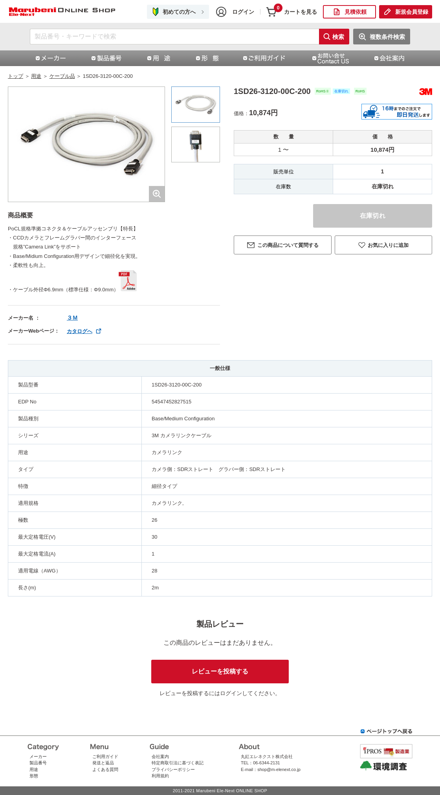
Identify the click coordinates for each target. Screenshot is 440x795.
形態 (33, 775)
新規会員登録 (411, 12)
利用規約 (160, 775)
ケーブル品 (62, 76)
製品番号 (38, 762)
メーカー (38, 756)
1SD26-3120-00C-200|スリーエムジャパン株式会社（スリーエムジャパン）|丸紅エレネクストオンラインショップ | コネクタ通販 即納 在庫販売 (63, 12)
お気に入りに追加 (388, 245)
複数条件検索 (387, 36)
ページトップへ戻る (386, 731)
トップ (15, 76)
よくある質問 (105, 769)
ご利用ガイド (105, 756)
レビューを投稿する (220, 671)
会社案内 (160, 756)
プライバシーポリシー (173, 769)
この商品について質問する (288, 245)
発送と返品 (103, 762)
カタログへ (79, 331)
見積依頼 (356, 12)
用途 (36, 76)
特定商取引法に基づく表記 (178, 762)
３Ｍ (72, 318)
